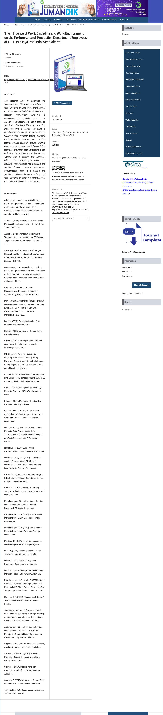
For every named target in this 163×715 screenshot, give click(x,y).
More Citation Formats (64, 218)
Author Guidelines (132, 93)
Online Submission (133, 100)
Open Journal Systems (132, 294)
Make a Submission (142, 285)
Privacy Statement (132, 66)
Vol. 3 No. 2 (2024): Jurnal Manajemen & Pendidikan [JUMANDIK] (49, 25)
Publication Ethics (132, 86)
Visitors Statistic (131, 120)
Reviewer (129, 113)
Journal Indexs (131, 133)
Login (37, 19)
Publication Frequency (134, 80)
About (123, 19)
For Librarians (127, 276)
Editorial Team (131, 106)
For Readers (127, 267)
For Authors (127, 271)
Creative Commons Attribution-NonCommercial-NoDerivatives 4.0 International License (68, 176)
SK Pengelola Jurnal (133, 153)
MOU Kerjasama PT (133, 147)
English (125, 34)
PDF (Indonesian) (62, 103)
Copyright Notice (132, 73)
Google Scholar (129, 173)
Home (6, 25)
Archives (58, 19)
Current (47, 19)
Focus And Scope (132, 53)
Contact (128, 140)
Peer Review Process (134, 59)
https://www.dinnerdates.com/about (82, 19)
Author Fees (130, 127)
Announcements (109, 19)
